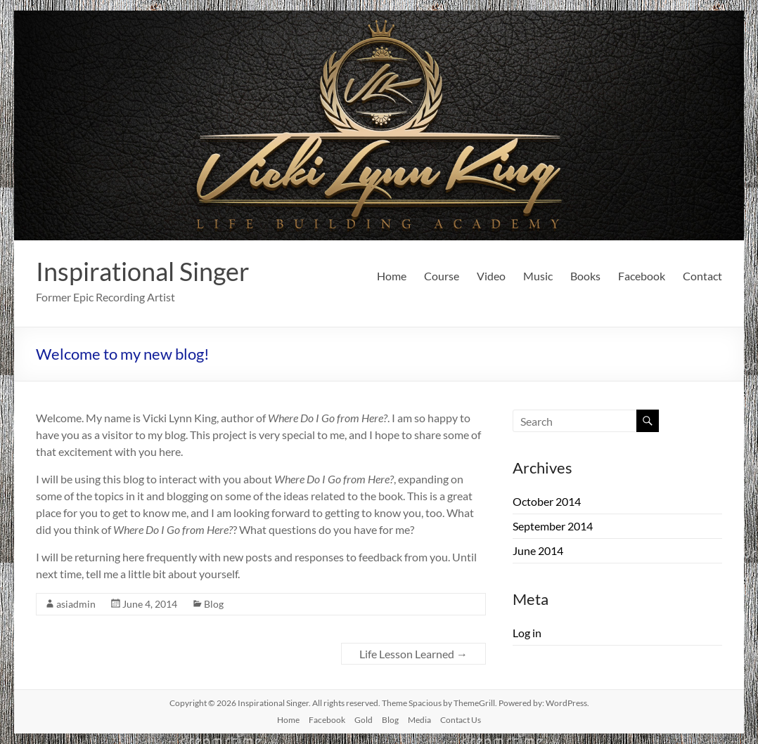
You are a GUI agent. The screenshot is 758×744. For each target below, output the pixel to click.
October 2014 (547, 501)
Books (585, 275)
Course (441, 275)
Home (391, 275)
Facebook (641, 275)
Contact (702, 275)
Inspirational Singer (143, 271)
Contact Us (460, 719)
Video (491, 275)
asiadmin (76, 604)
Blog (214, 604)
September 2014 (553, 526)
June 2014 (538, 550)
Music (538, 275)
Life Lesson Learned (413, 653)
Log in (527, 632)
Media (419, 719)
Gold (363, 719)
